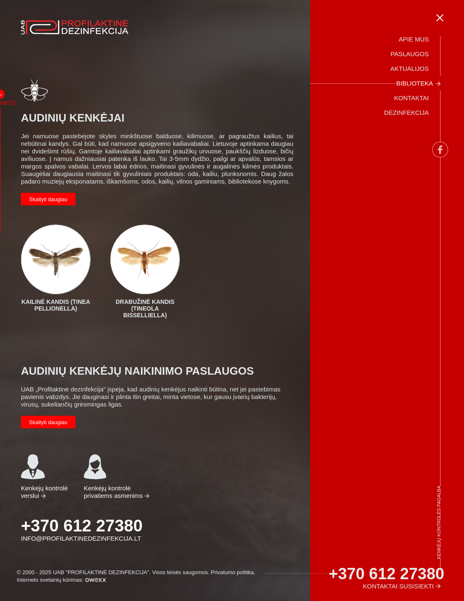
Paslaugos (410, 53)
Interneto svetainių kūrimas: (61, 580)
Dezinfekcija (406, 112)
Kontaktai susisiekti (398, 586)
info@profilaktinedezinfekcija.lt (81, 538)
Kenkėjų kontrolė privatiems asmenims (114, 476)
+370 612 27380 (82, 525)
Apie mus (414, 39)
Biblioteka (414, 83)
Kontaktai (411, 97)
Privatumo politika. (233, 572)
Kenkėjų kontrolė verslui (44, 476)
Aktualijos (409, 68)
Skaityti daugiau (48, 199)
